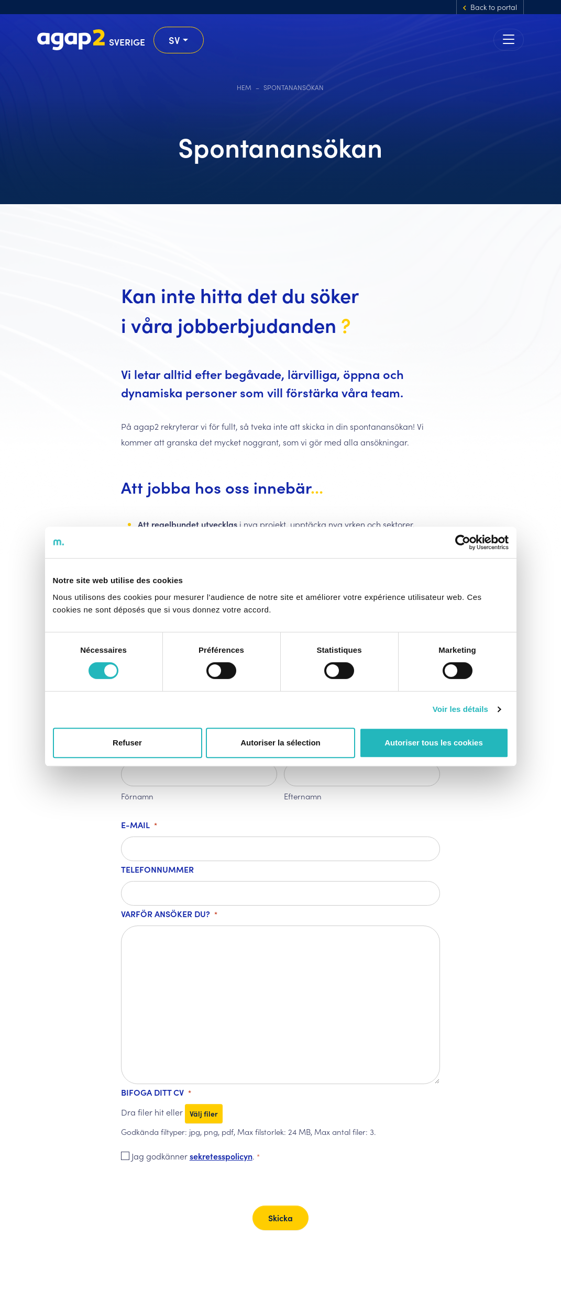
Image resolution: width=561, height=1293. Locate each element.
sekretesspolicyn (221, 1156)
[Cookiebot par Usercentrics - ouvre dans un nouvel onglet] (463, 542)
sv (174, 40)
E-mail (139, 825)
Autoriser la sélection (280, 742)
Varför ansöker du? (169, 914)
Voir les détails (460, 709)
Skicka (280, 1217)
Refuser (127, 742)
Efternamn (303, 795)
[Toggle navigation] (508, 40)
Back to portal (493, 7)
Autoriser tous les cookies (433, 742)
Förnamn (137, 795)
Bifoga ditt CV (156, 1093)
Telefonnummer (157, 869)
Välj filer (204, 1113)
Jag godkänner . (195, 1157)
